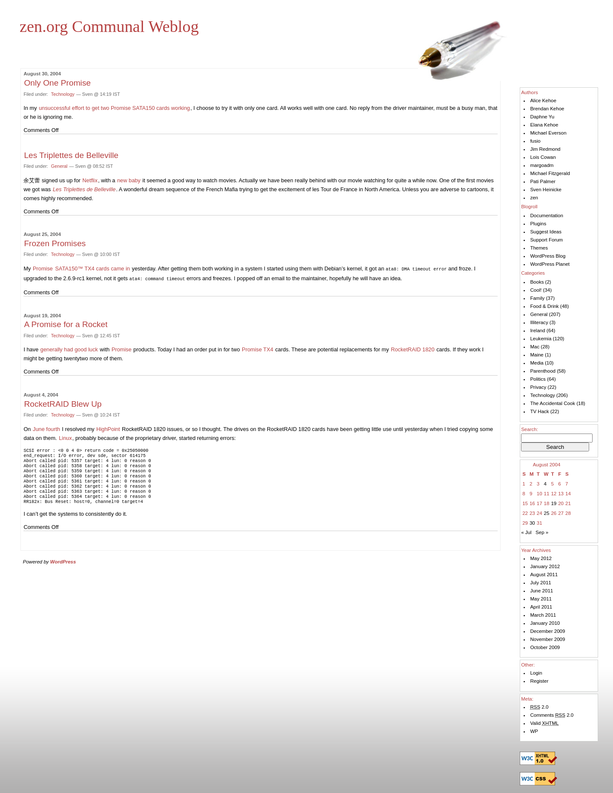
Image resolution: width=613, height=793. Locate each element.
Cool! (535, 290)
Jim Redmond (545, 149)
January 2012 (545, 566)
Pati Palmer (543, 181)
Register (539, 681)
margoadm (541, 165)
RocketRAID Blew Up (62, 403)
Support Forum (546, 239)
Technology (62, 94)
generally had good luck (69, 348)
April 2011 (541, 606)
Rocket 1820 (413, 348)
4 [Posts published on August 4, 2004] (545, 483)
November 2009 (547, 639)
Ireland (537, 330)
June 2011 (541, 590)
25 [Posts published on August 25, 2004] (547, 513)
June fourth (46, 428)
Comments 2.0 (551, 715)
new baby (128, 180)
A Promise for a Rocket (65, 323)
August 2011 (544, 574)
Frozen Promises (55, 243)
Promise (43, 268)
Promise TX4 (257, 348)
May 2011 (541, 598)
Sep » (542, 532)
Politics (537, 379)
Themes (539, 247)
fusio (535, 141)
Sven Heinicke (545, 189)
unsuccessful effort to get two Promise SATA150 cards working (114, 108)
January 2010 (545, 623)
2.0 (539, 707)
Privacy (538, 387)
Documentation (546, 215)
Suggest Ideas (545, 231)
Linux (65, 437)
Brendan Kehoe (547, 108)
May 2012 (541, 558)
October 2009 (545, 647)
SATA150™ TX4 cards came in (92, 268)
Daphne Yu (542, 116)
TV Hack (539, 411)
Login (536, 672)
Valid (544, 723)
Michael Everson (548, 132)
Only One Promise (57, 82)
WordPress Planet (550, 264)
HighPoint (108, 428)
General (59, 166)
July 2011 (540, 582)
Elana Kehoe (544, 124)
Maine (536, 354)
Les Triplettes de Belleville (71, 155)
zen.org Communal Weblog (109, 26)
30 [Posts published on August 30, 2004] (532, 523)
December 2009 (547, 631)
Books (537, 281)
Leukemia (540, 338)
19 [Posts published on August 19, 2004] (553, 503)
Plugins (538, 223)
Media (536, 362)
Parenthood (543, 371)
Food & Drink (544, 306)
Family (537, 298)
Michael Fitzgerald (550, 173)
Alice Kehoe (543, 100)
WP (534, 731)
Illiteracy (539, 322)
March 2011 (543, 615)
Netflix (90, 180)
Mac (534, 346)
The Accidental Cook (552, 403)
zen (534, 197)
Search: (529, 429)
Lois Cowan (543, 157)
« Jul (526, 532)
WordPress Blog (547, 256)
